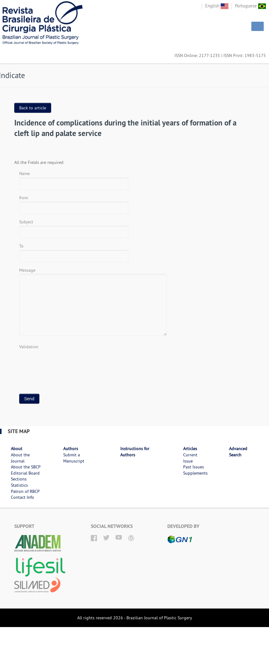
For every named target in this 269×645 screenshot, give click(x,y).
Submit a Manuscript (73, 458)
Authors (70, 448)
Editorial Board (25, 473)
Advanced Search (238, 452)
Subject (26, 222)
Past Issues (193, 467)
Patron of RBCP (25, 491)
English (216, 6)
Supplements (195, 473)
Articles (190, 448)
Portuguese (250, 6)
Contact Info (22, 497)
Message (27, 270)
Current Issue (190, 458)
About (16, 448)
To (21, 246)
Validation (28, 346)
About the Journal (20, 458)
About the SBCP (26, 467)
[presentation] (66, 362)
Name (24, 173)
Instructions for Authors (134, 452)
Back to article (32, 108)
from (23, 197)
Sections (19, 479)
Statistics (19, 485)
